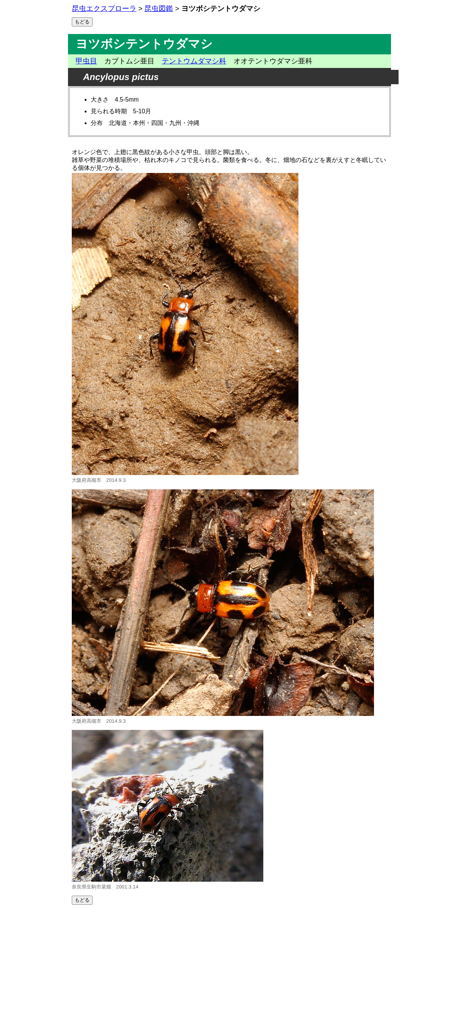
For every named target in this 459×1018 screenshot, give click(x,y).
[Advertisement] (229, 961)
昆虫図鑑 (158, 8)
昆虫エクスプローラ (104, 8)
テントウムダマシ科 (194, 61)
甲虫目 (86, 61)
